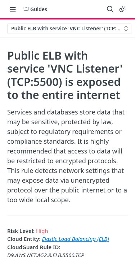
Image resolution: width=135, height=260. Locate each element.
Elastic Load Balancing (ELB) (75, 238)
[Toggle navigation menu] (12, 9)
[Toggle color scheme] (122, 9)
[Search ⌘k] (109, 9)
